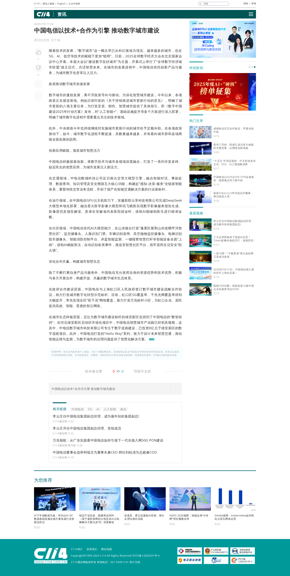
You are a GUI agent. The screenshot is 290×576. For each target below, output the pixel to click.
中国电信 (146, 67)
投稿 (246, 3)
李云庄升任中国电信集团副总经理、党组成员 (87, 428)
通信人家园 (48, 3)
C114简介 (77, 549)
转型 (90, 294)
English (61, 3)
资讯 (61, 14)
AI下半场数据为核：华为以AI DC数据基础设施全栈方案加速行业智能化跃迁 (54, 519)
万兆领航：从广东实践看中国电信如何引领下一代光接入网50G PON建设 (108, 440)
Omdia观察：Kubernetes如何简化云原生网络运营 (234, 517)
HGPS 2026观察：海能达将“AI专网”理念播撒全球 (189, 517)
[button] (249, 67)
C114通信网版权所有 (83, 562)
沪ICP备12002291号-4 (146, 555)
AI (58, 56)
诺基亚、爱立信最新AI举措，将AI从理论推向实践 (144, 517)
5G (51, 56)
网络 (103, 300)
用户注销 (134, 562)
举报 (253, 3)
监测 (118, 239)
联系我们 (92, 549)
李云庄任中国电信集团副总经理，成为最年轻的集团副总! (96, 416)
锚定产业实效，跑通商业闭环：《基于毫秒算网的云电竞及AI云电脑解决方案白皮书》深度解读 (99, 519)
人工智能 (106, 111)
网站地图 (106, 549)
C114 (37, 3)
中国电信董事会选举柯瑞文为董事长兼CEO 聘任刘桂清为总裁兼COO (105, 452)
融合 (136, 161)
